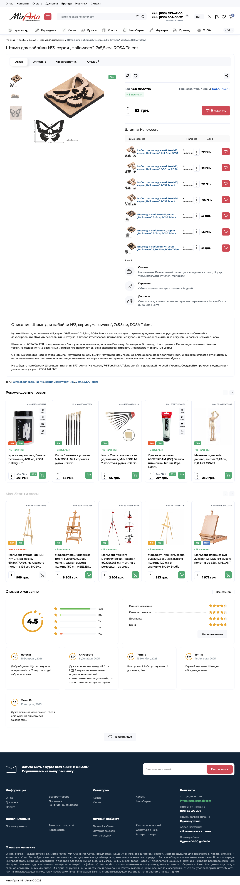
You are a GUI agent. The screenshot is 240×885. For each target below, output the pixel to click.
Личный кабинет (104, 826)
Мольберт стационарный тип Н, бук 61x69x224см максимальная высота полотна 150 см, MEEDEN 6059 (72, 561)
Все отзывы (223, 592)
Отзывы (93, 61)
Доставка (52, 3)
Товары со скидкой (61, 825)
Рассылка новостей (149, 825)
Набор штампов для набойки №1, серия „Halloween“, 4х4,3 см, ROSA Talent (157, 151)
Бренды (66, 3)
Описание (39, 61)
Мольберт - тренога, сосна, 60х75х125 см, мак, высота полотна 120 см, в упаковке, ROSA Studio (166, 560)
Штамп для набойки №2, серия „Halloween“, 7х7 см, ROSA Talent (156, 232)
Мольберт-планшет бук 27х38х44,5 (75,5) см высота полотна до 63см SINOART (212, 558)
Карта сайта (57, 829)
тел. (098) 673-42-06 (167, 13)
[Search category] (137, 17)
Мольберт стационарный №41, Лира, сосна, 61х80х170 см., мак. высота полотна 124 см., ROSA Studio (26, 561)
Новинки (81, 3)
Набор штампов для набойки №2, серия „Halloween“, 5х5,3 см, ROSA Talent (157, 167)
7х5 (72, 381)
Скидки (96, 3)
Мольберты (143, 801)
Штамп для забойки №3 (28, 381)
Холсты (140, 796)
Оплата (37, 3)
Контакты (23, 3)
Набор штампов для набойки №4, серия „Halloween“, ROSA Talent (157, 200)
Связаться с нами (147, 829)
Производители (16, 826)
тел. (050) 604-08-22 (167, 17)
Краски (97, 797)
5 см (78, 381)
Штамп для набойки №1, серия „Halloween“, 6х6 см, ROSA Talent (156, 216)
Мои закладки (102, 835)
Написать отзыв (212, 634)
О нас (9, 3)
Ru (197, 16)
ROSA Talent (90, 381)
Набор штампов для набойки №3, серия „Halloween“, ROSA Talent (157, 183)
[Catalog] (47, 16)
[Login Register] (209, 16)
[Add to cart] (226, 151)
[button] (225, 392)
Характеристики (67, 61)
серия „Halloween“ (57, 381)
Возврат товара (59, 796)
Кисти (97, 802)
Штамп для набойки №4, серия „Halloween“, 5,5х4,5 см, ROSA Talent (158, 248)
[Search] (143, 17)
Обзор (19, 61)
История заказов (104, 831)
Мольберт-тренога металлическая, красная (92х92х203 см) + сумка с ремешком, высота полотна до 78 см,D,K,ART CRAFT (119, 561)
